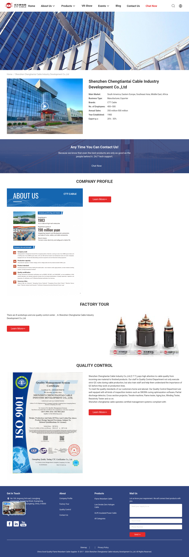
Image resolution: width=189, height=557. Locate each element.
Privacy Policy (103, 547)
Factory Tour (64, 504)
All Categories (100, 519)
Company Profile (65, 498)
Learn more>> (100, 199)
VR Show (87, 5)
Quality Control (65, 510)
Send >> (137, 535)
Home (9, 74)
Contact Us (63, 515)
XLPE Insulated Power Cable (106, 513)
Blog (118, 5)
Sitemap (83, 547)
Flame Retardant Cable (103, 499)
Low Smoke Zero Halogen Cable (105, 506)
